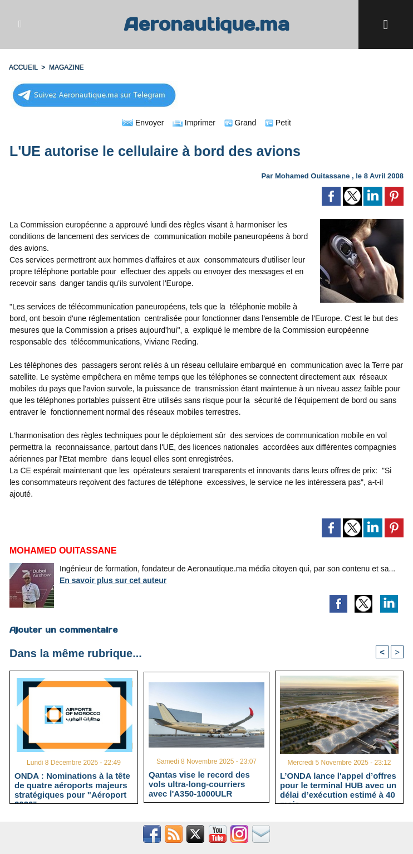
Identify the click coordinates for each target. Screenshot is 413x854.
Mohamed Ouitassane (312, 176)
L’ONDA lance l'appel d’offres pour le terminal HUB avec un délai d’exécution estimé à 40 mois (338, 785)
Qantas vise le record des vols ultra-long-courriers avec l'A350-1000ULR (199, 784)
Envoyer (143, 122)
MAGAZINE (66, 67)
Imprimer (194, 122)
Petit (278, 122)
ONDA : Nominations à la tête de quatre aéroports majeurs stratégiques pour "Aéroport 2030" (72, 785)
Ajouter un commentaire (63, 630)
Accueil (23, 67)
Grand (240, 122)
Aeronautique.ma (206, 24)
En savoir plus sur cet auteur (113, 580)
